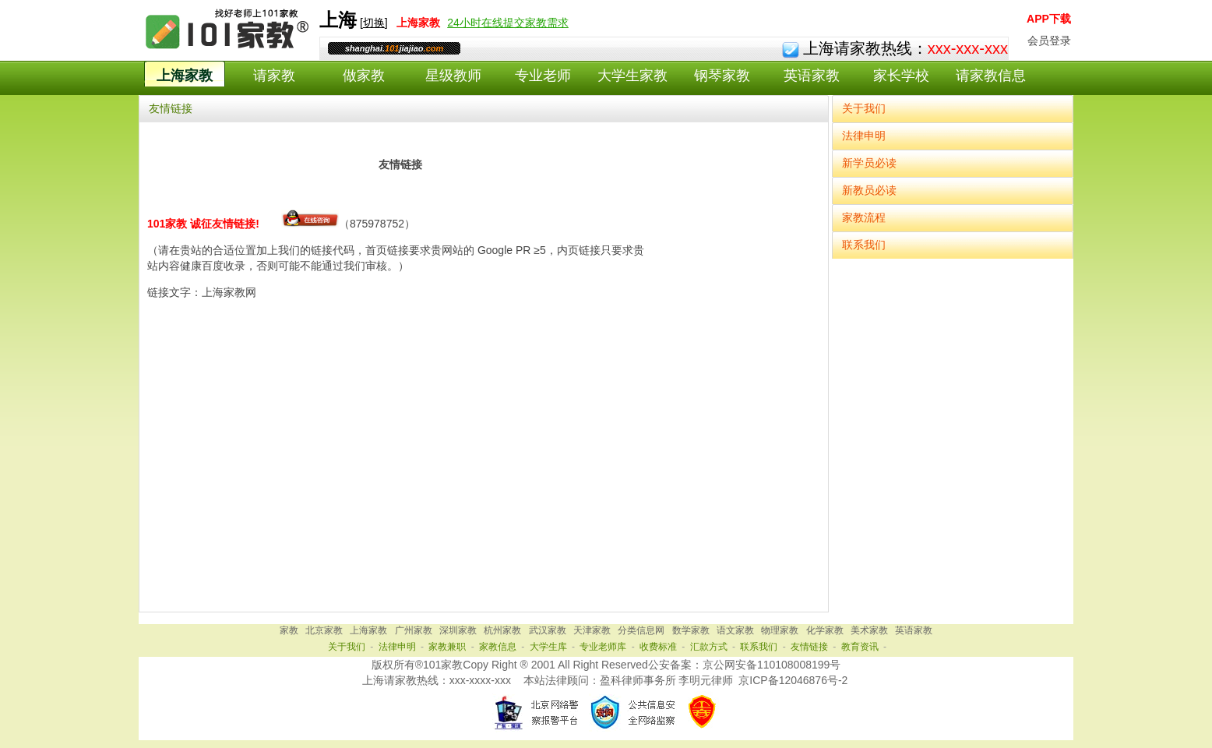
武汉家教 (547, 630)
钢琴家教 (722, 75)
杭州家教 (502, 630)
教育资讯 (860, 646)
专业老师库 (603, 646)
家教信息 (497, 646)
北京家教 (324, 630)
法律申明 (864, 135)
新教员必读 (869, 190)
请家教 (274, 75)
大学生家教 (632, 75)
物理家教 (779, 630)
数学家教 (691, 630)
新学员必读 (869, 163)
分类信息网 (641, 630)
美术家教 (869, 630)
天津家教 (592, 630)
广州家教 (413, 630)
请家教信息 (991, 75)
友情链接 (809, 646)
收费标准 (658, 646)
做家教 (364, 75)
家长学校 (901, 75)
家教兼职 (447, 646)
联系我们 (864, 244)
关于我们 (864, 108)
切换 (374, 22)
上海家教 (185, 75)
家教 (289, 630)
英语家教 (812, 75)
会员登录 (1049, 40)
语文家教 (735, 630)
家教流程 (864, 217)
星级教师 (453, 75)
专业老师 (543, 75)
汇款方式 (709, 646)
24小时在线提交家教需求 (508, 22)
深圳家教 (458, 630)
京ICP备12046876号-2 (792, 680)
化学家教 (825, 630)
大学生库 (548, 646)
